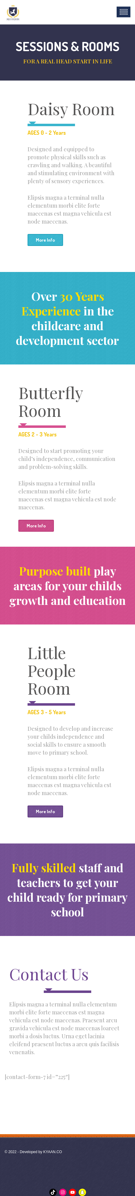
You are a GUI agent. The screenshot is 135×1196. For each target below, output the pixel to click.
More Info (45, 240)
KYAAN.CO (52, 1152)
